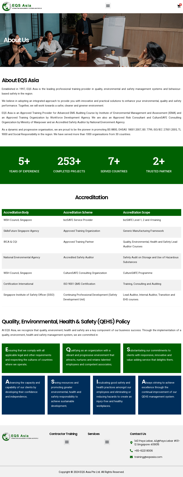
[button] (108, 6)
